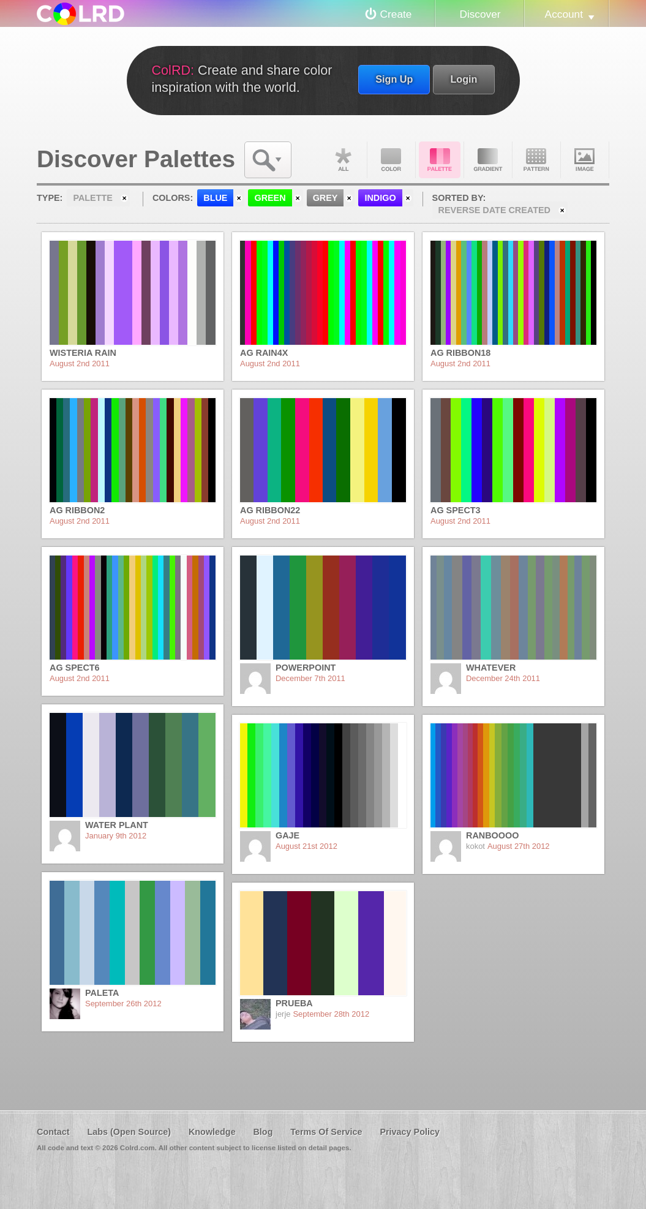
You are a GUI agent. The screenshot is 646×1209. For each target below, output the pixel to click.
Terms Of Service (326, 1132)
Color (391, 159)
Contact (53, 1132)
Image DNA (585, 159)
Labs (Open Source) (129, 1132)
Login (463, 79)
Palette (439, 159)
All (343, 159)
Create (396, 14)
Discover (479, 14)
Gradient (488, 159)
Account (564, 14)
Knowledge (212, 1132)
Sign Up (394, 79)
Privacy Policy (410, 1132)
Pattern (536, 159)
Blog (262, 1132)
